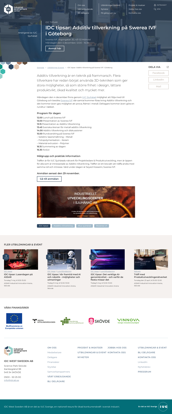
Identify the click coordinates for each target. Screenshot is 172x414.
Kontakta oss (135, 13)
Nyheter (104, 9)
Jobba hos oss (135, 9)
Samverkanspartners (58, 371)
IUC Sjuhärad (89, 97)
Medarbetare (54, 352)
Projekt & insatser (137, 5)
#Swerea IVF (101, 226)
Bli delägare (83, 13)
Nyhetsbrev (144, 367)
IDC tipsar (51, 22)
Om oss (81, 5)
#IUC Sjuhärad (84, 226)
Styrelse (51, 367)
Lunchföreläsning (64, 271)
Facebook (159, 72)
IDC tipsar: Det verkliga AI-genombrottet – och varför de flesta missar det (108, 259)
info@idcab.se (11, 380)
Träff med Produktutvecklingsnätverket (151, 259)
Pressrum (144, 371)
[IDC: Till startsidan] (15, 9)
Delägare (52, 357)
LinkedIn (158, 79)
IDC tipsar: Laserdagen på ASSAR (21, 259)
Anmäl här (54, 48)
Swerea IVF (67, 100)
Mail (158, 86)
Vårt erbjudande (85, 9)
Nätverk (137, 271)
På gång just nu (108, 13)
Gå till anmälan (49, 178)
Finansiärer (53, 362)
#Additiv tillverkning (63, 226)
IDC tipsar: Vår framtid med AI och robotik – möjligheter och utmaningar (64, 259)
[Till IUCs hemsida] (153, 406)
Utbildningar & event (110, 5)
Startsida (40, 68)
